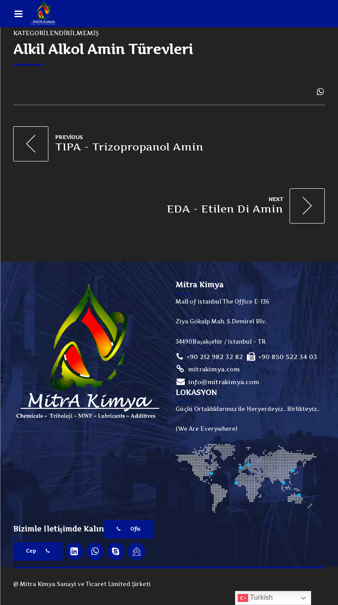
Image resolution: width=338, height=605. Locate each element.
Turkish (255, 598)
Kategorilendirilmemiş (56, 33)
